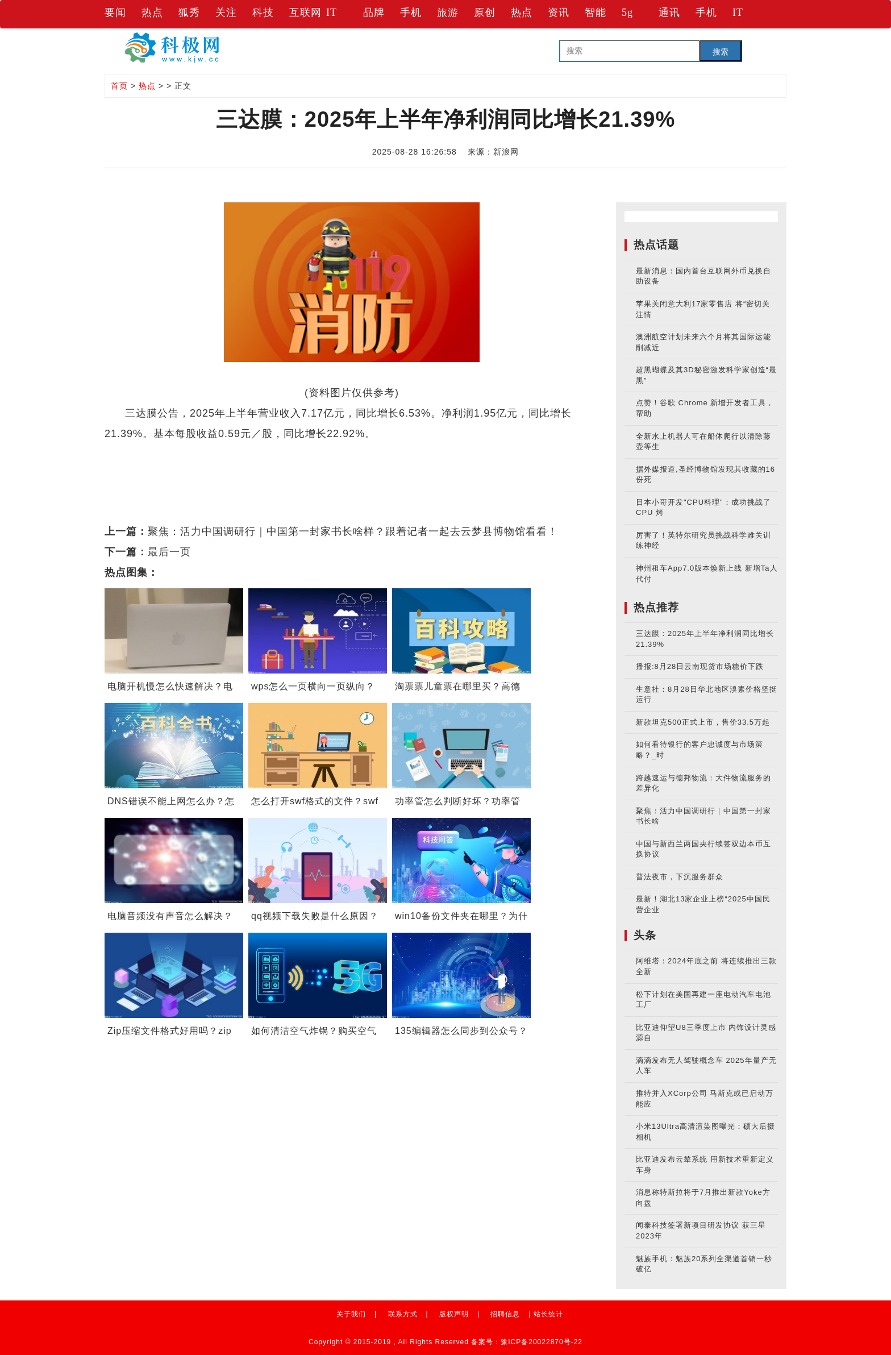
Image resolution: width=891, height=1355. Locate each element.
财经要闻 (193, 454)
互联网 (305, 12)
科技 (263, 12)
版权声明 (454, 1314)
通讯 (669, 12)
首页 (119, 85)
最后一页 (169, 552)
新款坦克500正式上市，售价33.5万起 (703, 722)
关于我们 (351, 1314)
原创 (485, 12)
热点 (152, 12)
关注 (226, 12)
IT (331, 12)
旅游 (448, 12)
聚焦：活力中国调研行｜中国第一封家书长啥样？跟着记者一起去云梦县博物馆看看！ (353, 531)
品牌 (374, 12)
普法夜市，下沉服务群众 (679, 876)
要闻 (115, 12)
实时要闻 (239, 454)
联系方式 (403, 1314)
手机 (411, 12)
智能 (595, 12)
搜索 (720, 51)
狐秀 (189, 12)
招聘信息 (505, 1314)
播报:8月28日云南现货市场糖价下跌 (700, 666)
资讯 (558, 12)
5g (627, 12)
